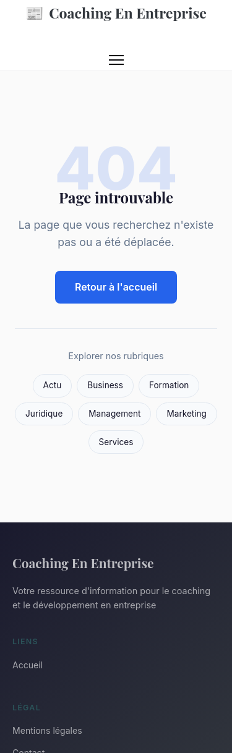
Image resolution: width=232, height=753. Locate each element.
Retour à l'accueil (116, 287)
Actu (52, 385)
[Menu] (116, 60)
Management (114, 414)
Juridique (43, 414)
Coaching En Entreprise (116, 12)
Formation (169, 385)
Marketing (186, 414)
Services (116, 442)
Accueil (27, 665)
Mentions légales (47, 730)
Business (105, 385)
